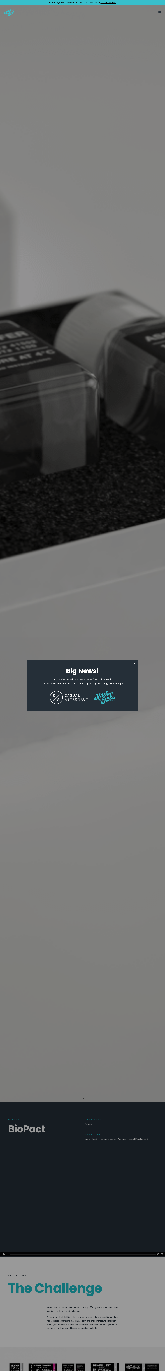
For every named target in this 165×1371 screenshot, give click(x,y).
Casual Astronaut (108, 2)
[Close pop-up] (134, 663)
